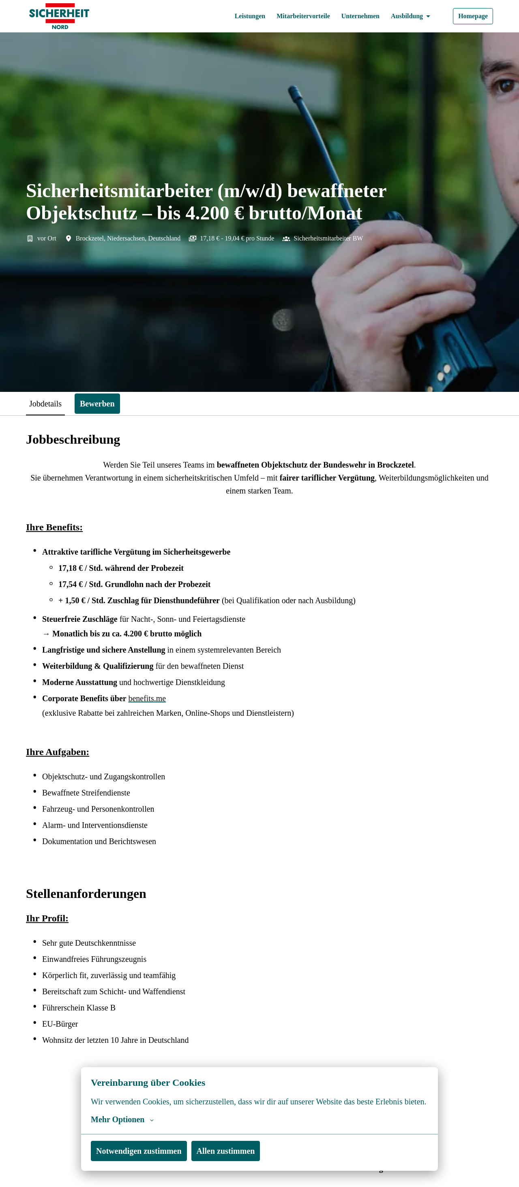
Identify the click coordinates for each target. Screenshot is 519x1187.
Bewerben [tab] (104, 403)
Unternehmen (354, 16)
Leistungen (235, 16)
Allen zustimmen (235, 1151)
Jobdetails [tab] (48, 403)
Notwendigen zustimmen (142, 1151)
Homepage (471, 16)
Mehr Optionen (123, 1119)
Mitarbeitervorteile (293, 16)
